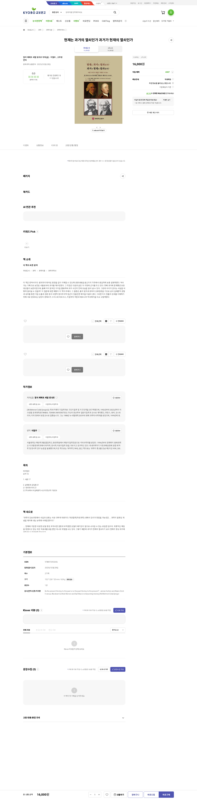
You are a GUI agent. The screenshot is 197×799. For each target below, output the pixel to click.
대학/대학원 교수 (34, 404)
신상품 (67, 21)
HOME (24, 30)
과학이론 (49, 30)
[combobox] (56, 12)
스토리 (98, 4)
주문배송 (156, 3)
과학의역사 (60, 30)
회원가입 (133, 3)
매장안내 (163, 3)
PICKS (96, 21)
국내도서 (30, 30)
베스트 (59, 21)
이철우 (53, 57)
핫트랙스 (87, 4)
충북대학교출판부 (29, 64)
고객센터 (171, 3)
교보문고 (53, 4)
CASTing (106, 21)
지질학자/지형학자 (51, 404)
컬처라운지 (117, 21)
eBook (65, 4)
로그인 (140, 3)
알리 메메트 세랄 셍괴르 (32, 57)
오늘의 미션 (146, 21)
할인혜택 (156, 21)
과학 (39, 30)
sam (76, 3)
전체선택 (98, 321)
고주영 (59, 57)
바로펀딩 (86, 21)
